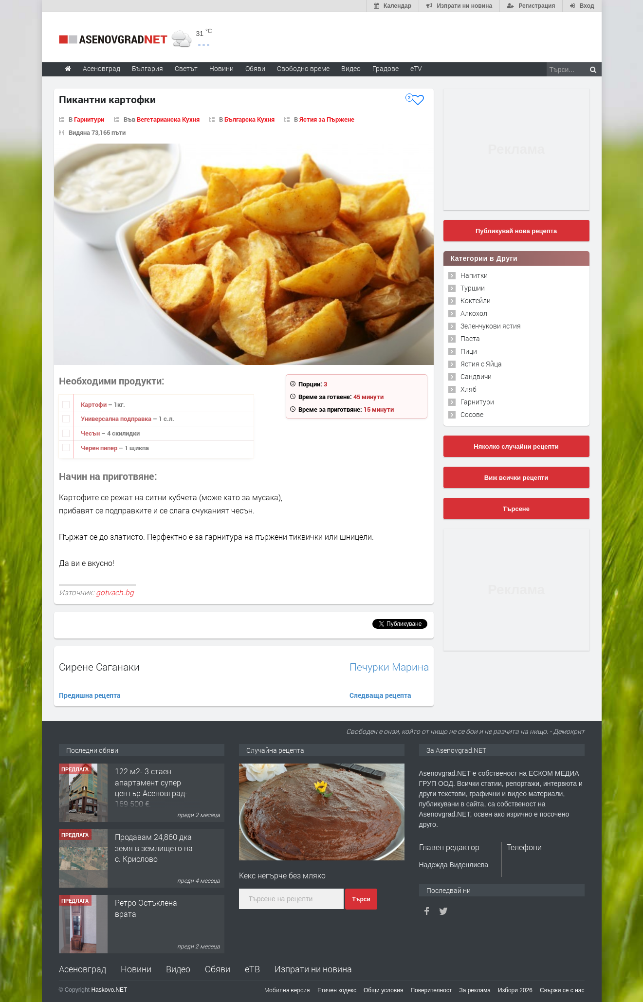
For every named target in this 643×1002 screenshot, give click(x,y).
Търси (361, 899)
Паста (470, 338)
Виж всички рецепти (516, 477)
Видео (178, 969)
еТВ (252, 969)
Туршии (472, 287)
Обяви (217, 969)
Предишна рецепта (90, 695)
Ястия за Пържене (326, 119)
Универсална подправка (117, 418)
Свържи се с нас (562, 990)
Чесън (91, 433)
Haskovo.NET (109, 989)
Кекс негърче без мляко (282, 875)
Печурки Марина (389, 667)
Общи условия (383, 990)
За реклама (475, 990)
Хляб (468, 389)
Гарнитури (89, 119)
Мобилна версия (287, 990)
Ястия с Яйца (481, 363)
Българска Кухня (249, 119)
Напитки (474, 275)
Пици (468, 351)
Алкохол (473, 313)
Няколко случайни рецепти (516, 446)
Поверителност (431, 990)
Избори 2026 (515, 990)
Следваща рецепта (380, 695)
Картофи (94, 404)
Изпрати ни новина (313, 969)
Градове (385, 68)
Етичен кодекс (336, 990)
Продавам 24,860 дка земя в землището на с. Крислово (154, 848)
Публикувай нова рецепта (516, 231)
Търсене (516, 508)
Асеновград (82, 969)
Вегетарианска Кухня (168, 119)
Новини (221, 68)
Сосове (471, 414)
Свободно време (303, 68)
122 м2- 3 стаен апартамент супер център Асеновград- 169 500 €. (151, 787)
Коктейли (475, 300)
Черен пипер (100, 447)
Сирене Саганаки (99, 667)
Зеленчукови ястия (490, 325)
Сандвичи (476, 376)
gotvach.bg (115, 592)
